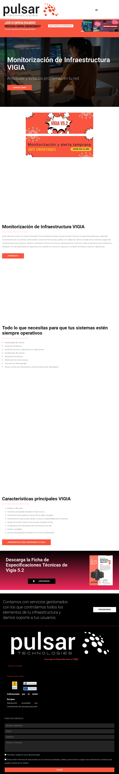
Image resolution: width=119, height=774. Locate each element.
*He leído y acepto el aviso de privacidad (23, 755)
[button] (96, 10)
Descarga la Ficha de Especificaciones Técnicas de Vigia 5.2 (36, 565)
